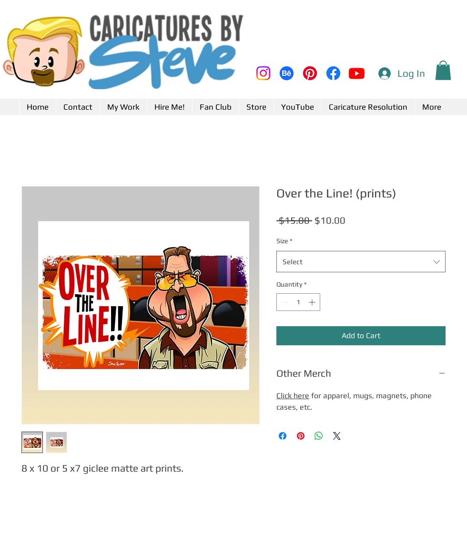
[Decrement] (284, 302)
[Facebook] (333, 73)
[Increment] (313, 302)
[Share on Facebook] (282, 436)
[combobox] (361, 261)
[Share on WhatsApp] (319, 436)
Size (284, 241)
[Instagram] (263, 73)
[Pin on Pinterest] (300, 436)
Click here (292, 395)
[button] (443, 70)
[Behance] (286, 73)
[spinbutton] (298, 302)
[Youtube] (356, 73)
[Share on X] (337, 436)
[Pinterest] (310, 73)
